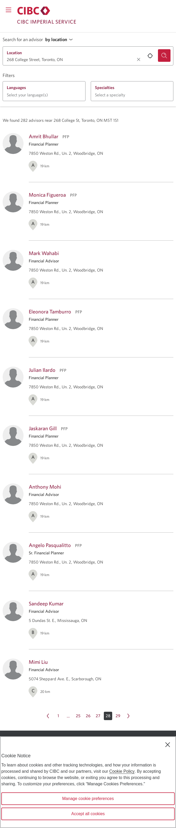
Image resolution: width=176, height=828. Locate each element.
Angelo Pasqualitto (50, 545)
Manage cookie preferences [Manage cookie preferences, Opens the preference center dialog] (88, 798)
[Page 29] (118, 716)
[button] (60, 39)
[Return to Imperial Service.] (33, 11)
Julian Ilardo (42, 370)
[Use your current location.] (150, 56)
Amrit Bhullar (43, 136)
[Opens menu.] (8, 10)
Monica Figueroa (47, 194)
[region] (88, 782)
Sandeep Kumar (46, 603)
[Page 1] (58, 716)
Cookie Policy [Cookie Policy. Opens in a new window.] (122, 771)
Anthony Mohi (45, 486)
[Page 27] (98, 716)
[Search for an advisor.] (164, 55)
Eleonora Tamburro (50, 311)
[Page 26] (88, 716)
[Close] (167, 745)
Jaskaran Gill (43, 428)
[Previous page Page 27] (48, 716)
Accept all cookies (88, 814)
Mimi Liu (38, 662)
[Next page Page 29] (128, 716)
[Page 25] (78, 716)
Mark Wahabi (44, 253)
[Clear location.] (138, 59)
